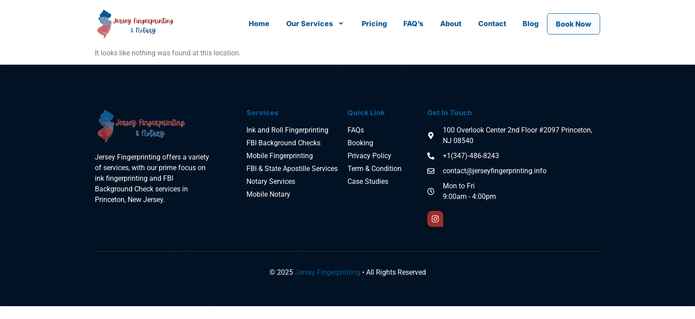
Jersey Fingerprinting (327, 272)
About (450, 23)
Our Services (315, 23)
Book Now (573, 23)
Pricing (374, 23)
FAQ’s (413, 23)
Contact (491, 23)
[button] (315, 23)
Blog (530, 23)
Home (259, 23)
